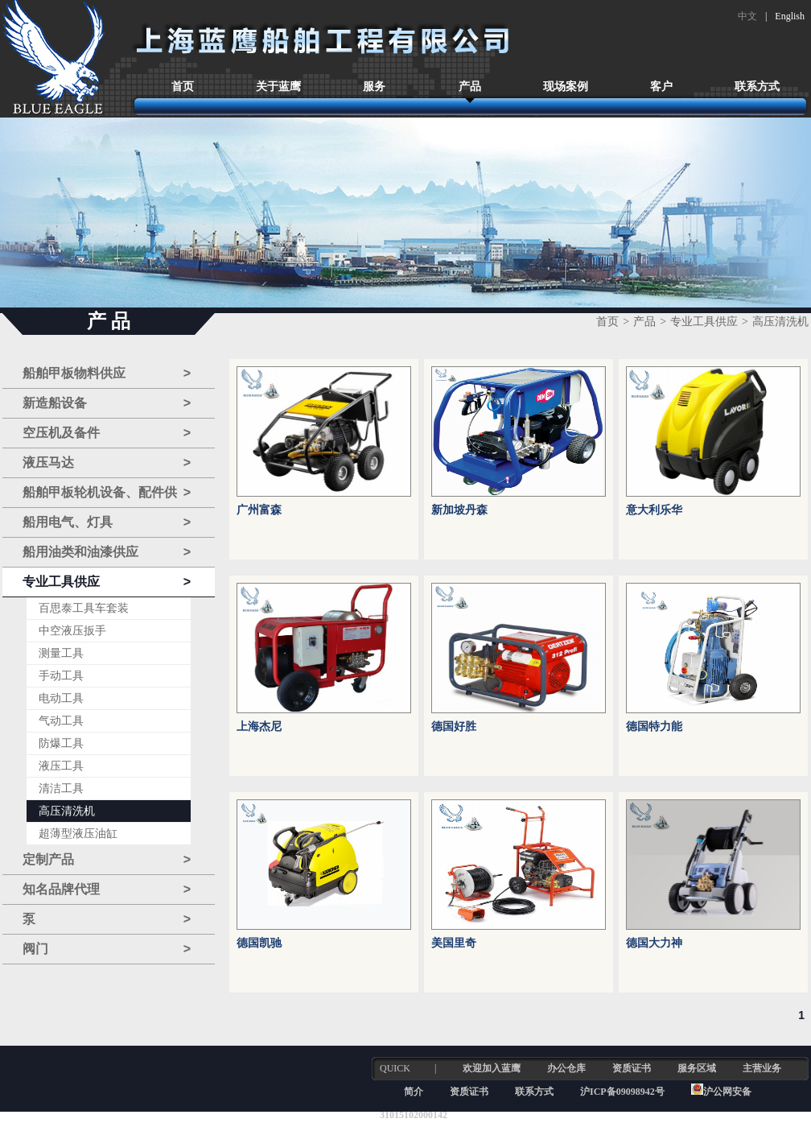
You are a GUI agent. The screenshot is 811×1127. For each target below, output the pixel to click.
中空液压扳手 (72, 631)
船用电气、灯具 (107, 522)
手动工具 (61, 676)
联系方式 (757, 86)
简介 (413, 1091)
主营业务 (762, 1068)
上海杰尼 (259, 726)
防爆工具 (61, 743)
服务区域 (696, 1068)
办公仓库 (566, 1068)
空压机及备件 (107, 433)
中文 (747, 16)
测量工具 (61, 653)
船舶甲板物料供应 (107, 373)
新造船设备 (107, 403)
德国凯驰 (259, 943)
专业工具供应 (107, 582)
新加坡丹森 (459, 510)
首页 (182, 86)
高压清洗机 (67, 811)
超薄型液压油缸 (78, 834)
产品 (470, 86)
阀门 (107, 949)
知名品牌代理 (107, 889)
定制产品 (107, 859)
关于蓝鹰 (278, 86)
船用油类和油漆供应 (107, 552)
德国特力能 (654, 726)
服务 (374, 86)
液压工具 (61, 766)
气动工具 (61, 721)
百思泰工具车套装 (84, 608)
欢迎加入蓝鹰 (492, 1068)
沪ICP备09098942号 (623, 1091)
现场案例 (565, 86)
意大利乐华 (654, 510)
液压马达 (107, 462)
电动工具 (61, 698)
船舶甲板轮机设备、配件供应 (107, 493)
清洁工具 (61, 788)
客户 (661, 86)
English (790, 16)
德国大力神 (654, 943)
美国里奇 (453, 943)
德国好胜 (453, 726)
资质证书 (631, 1068)
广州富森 (259, 510)
